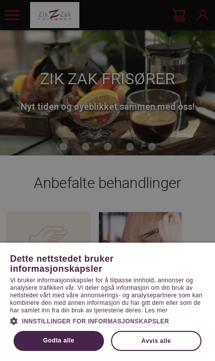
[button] (107, 320)
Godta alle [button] (58, 340)
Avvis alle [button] (156, 340)
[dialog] (107, 180)
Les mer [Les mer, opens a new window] (156, 310)
